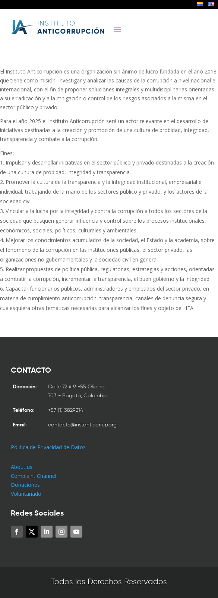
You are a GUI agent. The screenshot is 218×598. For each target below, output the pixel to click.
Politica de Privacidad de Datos (48, 447)
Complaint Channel (33, 475)
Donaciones (25, 484)
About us (21, 466)
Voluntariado (26, 493)
